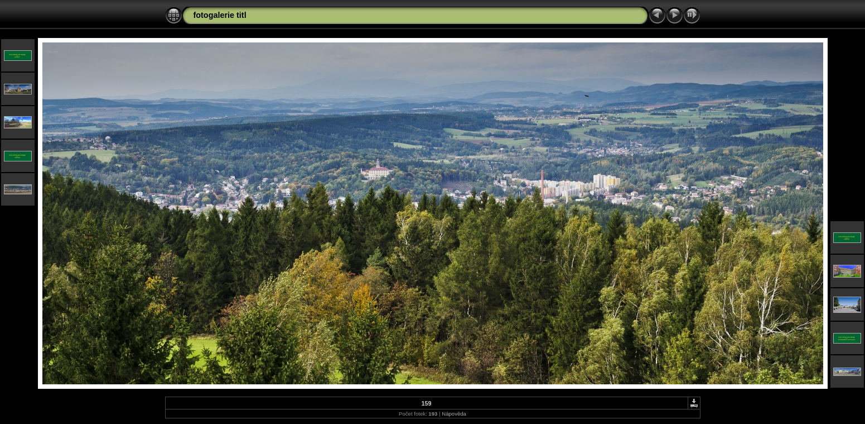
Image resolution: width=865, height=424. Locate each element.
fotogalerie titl (220, 15)
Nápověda (454, 414)
